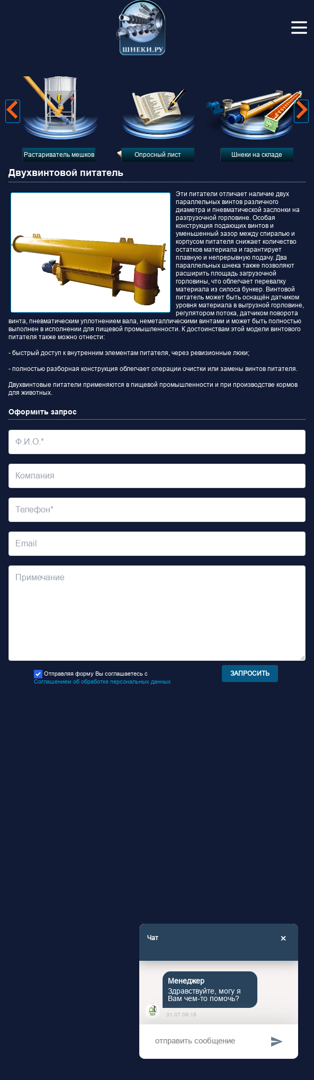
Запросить (250, 673)
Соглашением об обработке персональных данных (102, 681)
